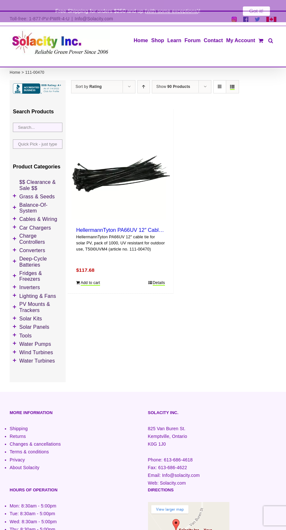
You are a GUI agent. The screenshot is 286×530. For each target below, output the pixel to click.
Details (159, 272)
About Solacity (24, 456)
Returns (18, 425)
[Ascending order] (143, 76)
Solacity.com (173, 472)
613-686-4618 (178, 449)
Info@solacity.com (181, 464)
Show (173, 76)
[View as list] (232, 76)
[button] (270, 29)
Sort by (89, 76)
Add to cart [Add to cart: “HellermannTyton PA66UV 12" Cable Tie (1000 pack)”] (90, 272)
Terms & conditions (29, 441)
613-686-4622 (172, 456)
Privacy (17, 449)
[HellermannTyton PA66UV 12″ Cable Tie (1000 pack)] (120, 159)
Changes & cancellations (35, 433)
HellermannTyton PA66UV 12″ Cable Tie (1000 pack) (137, 219)
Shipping (19, 418)
